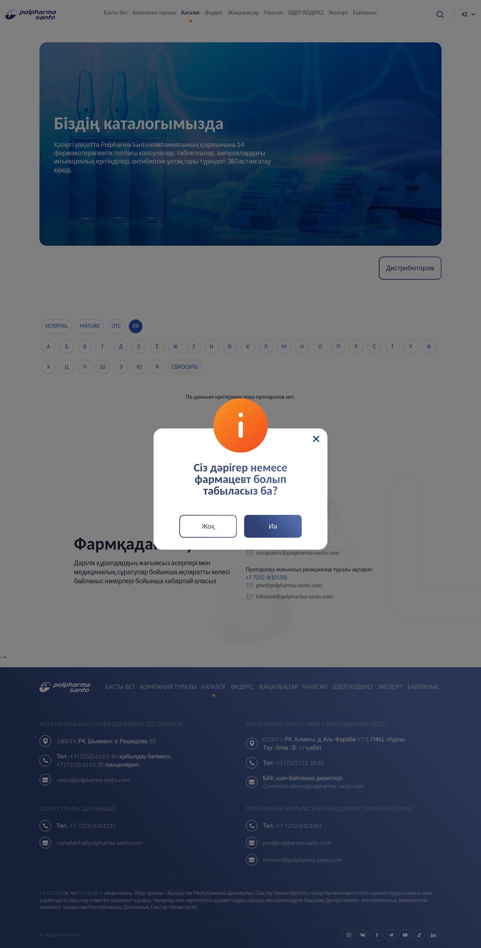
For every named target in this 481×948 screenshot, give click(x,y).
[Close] (316, 439)
